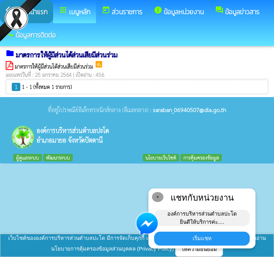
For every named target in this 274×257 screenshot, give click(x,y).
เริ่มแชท (202, 238)
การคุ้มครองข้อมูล (201, 157)
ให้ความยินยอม (199, 249)
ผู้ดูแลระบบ (27, 157)
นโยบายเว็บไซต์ (161, 157)
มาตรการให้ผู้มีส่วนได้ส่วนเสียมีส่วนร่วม (55, 66)
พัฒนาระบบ (58, 157)
